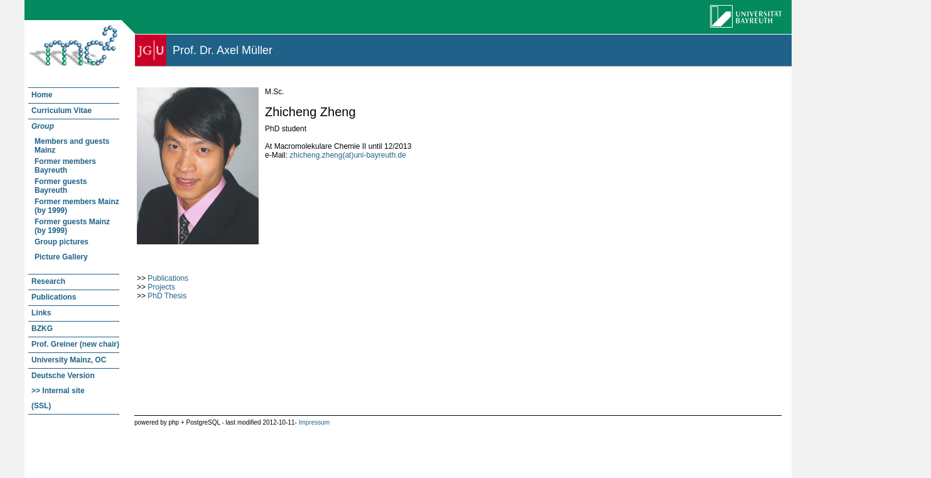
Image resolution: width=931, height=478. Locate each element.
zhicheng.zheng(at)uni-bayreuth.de (347, 155)
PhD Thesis (167, 295)
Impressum (314, 422)
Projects (161, 287)
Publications (168, 278)
